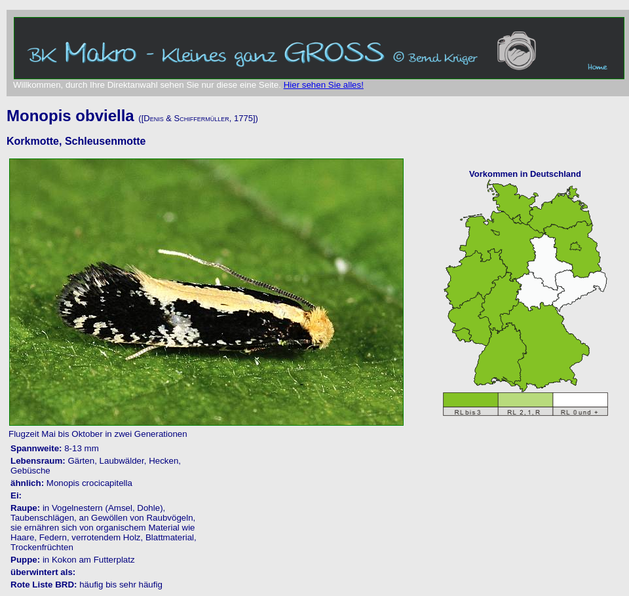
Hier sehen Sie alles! (324, 85)
